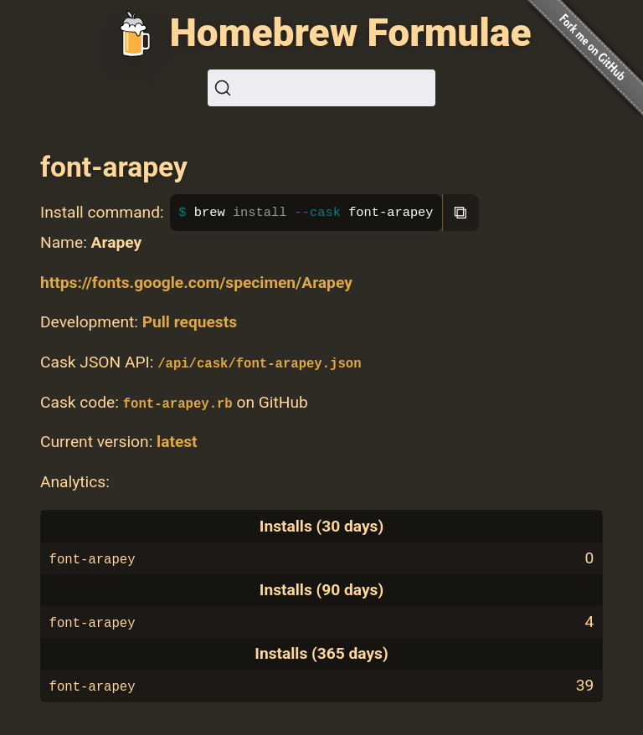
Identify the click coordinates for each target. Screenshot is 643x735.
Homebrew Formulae (350, 32)
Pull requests (189, 322)
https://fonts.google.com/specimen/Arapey (196, 282)
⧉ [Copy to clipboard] (460, 212)
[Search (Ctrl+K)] (321, 87)
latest (177, 441)
